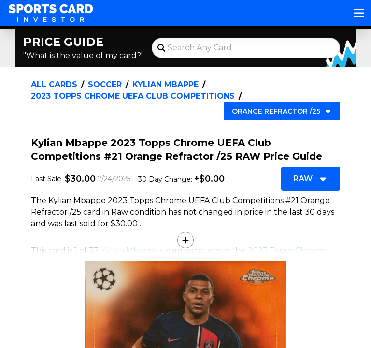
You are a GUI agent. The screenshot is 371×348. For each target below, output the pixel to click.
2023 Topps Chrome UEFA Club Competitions (133, 96)
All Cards (54, 84)
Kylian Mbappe (165, 84)
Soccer (105, 84)
